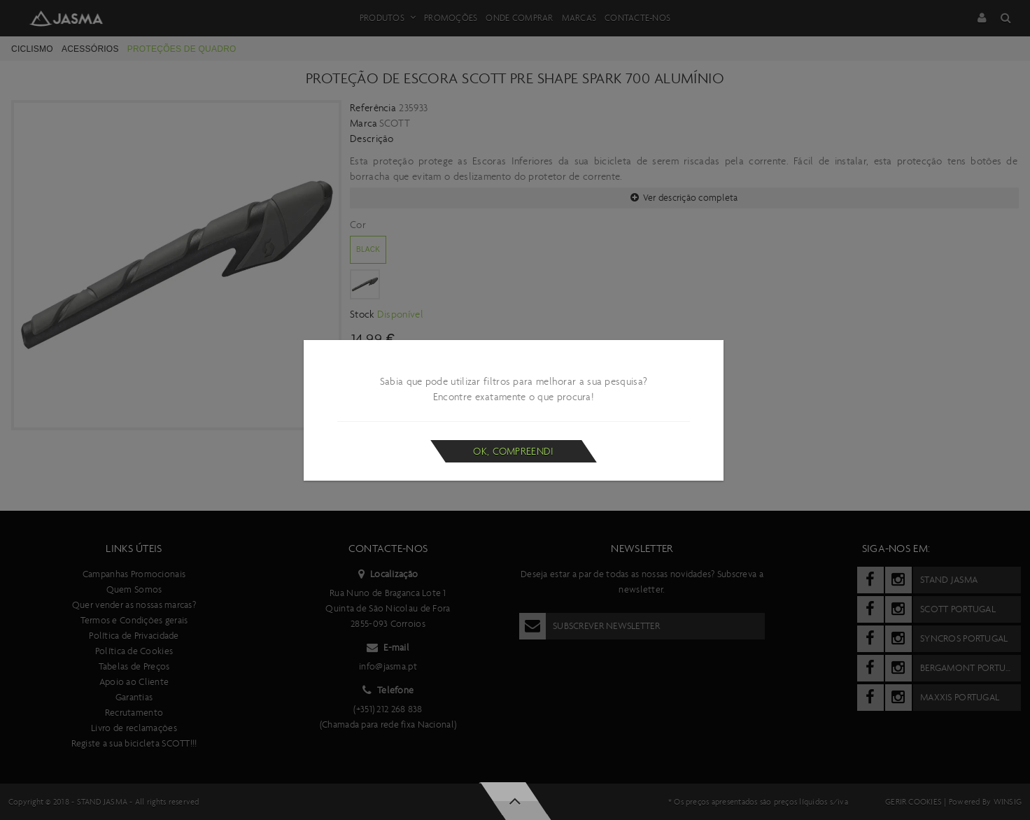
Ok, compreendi (513, 451)
